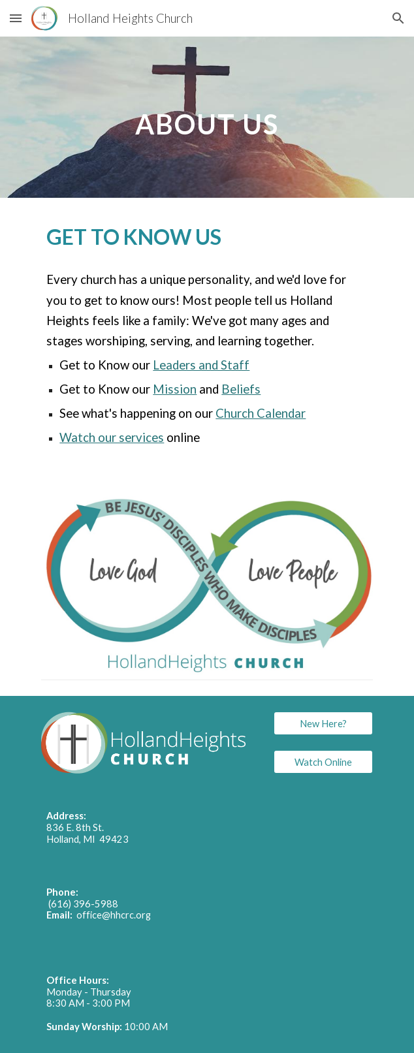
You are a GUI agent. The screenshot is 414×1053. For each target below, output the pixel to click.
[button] (15, 18)
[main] (206, 117)
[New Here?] (323, 723)
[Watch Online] (323, 762)
